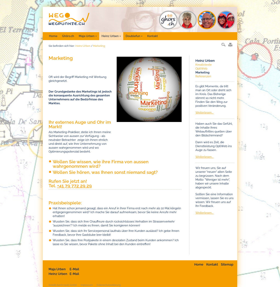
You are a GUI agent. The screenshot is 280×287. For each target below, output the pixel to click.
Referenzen (203, 76)
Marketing (99, 45)
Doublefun (134, 36)
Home (53, 36)
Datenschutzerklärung (109, 285)
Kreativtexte (203, 64)
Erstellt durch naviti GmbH (63, 285)
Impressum (87, 285)
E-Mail (74, 269)
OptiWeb (201, 68)
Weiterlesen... (204, 112)
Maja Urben (88, 36)
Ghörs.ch (68, 36)
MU (187, 20)
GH (168, 20)
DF (226, 20)
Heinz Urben (111, 36)
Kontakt (152, 36)
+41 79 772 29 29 (74, 185)
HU (207, 20)
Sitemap (227, 264)
